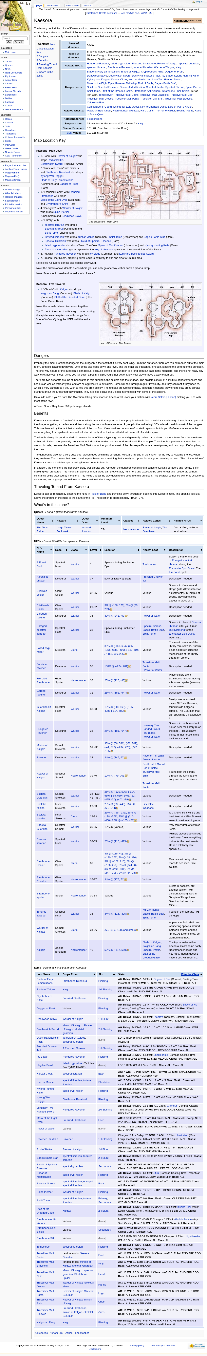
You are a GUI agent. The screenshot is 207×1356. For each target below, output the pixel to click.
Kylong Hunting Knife (186, 75)
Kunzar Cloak (119, 79)
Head (101, 1274)
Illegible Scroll (45, 1065)
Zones (68, 1333)
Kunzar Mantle (137, 79)
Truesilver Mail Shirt (151, 98)
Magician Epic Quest (99, 110)
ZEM (69, 132)
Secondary (104, 1166)
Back (101, 1073)
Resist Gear (11, 87)
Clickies (9, 83)
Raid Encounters (13, 72)
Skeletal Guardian (82, 1265)
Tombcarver (106, 94)
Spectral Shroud (174, 87)
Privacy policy (137, 1345)
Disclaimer (92, 13)
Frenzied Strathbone (144, 63)
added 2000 (195, 20)
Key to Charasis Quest (153, 106)
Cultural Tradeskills (15, 137)
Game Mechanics (14, 109)
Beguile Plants (184, 110)
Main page (10, 52)
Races (8, 119)
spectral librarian (96, 67)
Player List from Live (15, 165)
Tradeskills (10, 133)
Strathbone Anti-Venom (147, 90)
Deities (8, 98)
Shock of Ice (190, 1004)
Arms (101, 1312)
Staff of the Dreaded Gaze (116, 90)
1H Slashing (105, 1048)
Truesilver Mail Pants (126, 98)
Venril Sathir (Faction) (163, 397)
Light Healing (193, 1236)
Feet (101, 1255)
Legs (101, 1293)
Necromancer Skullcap (126, 110)
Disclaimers (95, 1349)
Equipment (10, 76)
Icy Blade (167, 75)
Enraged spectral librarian (187, 560)
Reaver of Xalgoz (167, 63)
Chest (101, 1301)
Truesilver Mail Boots (126, 94)
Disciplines (10, 130)
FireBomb (188, 568)
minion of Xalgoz (72, 1312)
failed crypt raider (121, 63)
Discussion (52, 5)
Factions (9, 102)
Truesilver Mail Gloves (100, 98)
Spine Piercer (193, 87)
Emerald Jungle (152, 527)
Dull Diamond (177, 629)
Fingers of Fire (161, 979)
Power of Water (151, 615)
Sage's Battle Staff (165, 83)
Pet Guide (10, 145)
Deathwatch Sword (120, 75)
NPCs (8, 69)
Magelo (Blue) (12, 172)
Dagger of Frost (174, 71)
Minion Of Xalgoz (73, 1025)
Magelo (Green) (13, 180)
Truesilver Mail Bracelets (154, 94)
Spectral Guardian (55, 240)
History (87, 5)
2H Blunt (103, 1149)
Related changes (13, 197)
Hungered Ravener (98, 63)
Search (4, 34)
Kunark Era (181, 20)
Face (101, 1120)
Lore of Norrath (13, 91)
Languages (11, 94)
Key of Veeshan (104, 249)
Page (39, 5)
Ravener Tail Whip (126, 83)
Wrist (101, 1263)
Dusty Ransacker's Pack (146, 75)
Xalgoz (180, 67)
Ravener (42, 757)
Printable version (13, 204)
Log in (199, 1)
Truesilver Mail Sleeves (178, 98)
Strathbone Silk (46, 1238)
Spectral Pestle (155, 87)
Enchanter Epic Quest (126, 106)
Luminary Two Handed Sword (164, 79)
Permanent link (12, 208)
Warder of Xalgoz (164, 67)
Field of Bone (94, 118)
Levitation (182, 1135)
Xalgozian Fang (96, 102)
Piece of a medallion (56, 249)
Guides (8, 105)
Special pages (12, 200)
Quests (8, 65)
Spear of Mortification (132, 87)
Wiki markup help (130, 13)
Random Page (12, 189)
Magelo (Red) (12, 176)
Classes (9, 122)
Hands (102, 1284)
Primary (102, 1198)
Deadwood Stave (97, 75)
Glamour (172, 1105)
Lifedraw (158, 1016)
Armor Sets (11, 80)
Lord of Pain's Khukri (180, 106)
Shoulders (104, 1082)
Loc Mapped (82, 1333)
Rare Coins (147, 110)
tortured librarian (143, 67)
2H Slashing (105, 989)
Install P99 (146, 13)
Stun (156, 1172)
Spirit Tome (93, 90)
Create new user (108, 13)
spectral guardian (189, 63)
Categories (41, 1333)
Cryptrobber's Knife (152, 71)
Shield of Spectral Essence (102, 87)
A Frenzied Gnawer (74, 1048)
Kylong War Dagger (98, 79)
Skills (8, 126)
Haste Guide (11, 148)
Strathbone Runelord (120, 67)
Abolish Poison (183, 1219)
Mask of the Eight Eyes (100, 83)
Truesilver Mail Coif (181, 94)
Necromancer (131, 529)
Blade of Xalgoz (130, 71)
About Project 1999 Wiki (163, 1345)
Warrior (75, 564)
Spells (8, 141)
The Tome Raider (165, 110)
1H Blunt (103, 1018)
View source (72, 5)
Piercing (103, 980)
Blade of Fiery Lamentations (103, 71)
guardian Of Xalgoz (74, 1037)
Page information (14, 211)
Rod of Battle (145, 83)
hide (52, 44)
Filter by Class (190, 974)
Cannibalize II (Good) (99, 106)
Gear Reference (13, 155)
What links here (13, 193)
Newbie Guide (12, 152)
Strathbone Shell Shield (175, 90)
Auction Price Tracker (16, 169)
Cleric (74, 649)
